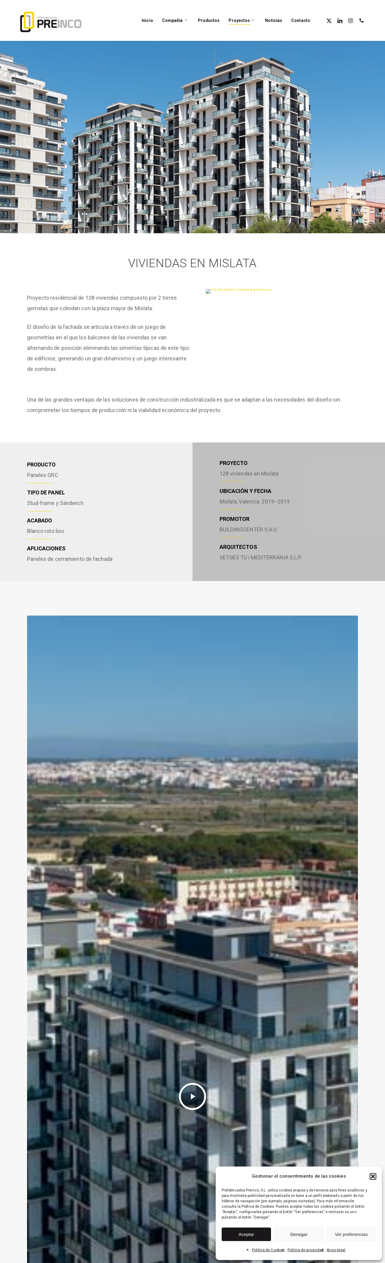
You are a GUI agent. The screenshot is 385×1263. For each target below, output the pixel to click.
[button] (373, 1176)
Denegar (299, 1234)
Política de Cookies (268, 1250)
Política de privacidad (306, 1250)
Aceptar (246, 1234)
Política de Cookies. (258, 1206)
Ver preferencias (351, 1234)
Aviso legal (336, 1250)
